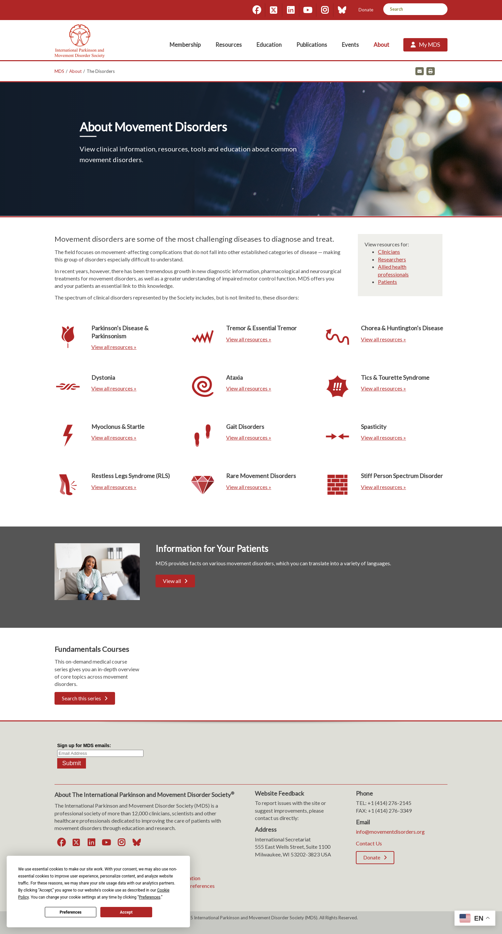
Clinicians (389, 251)
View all (172, 581)
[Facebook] (256, 10)
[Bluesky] (341, 10)
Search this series (81, 698)
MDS (59, 71)
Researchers (392, 259)
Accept (126, 912)
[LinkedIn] (290, 10)
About (75, 71)
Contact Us (369, 843)
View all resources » (113, 347)
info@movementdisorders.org (390, 831)
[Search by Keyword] (408, 9)
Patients (387, 281)
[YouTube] (307, 10)
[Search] (439, 9)
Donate (366, 9)
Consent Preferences (191, 886)
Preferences (71, 912)
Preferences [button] (149, 897)
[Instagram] (324, 10)
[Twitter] (273, 10)
